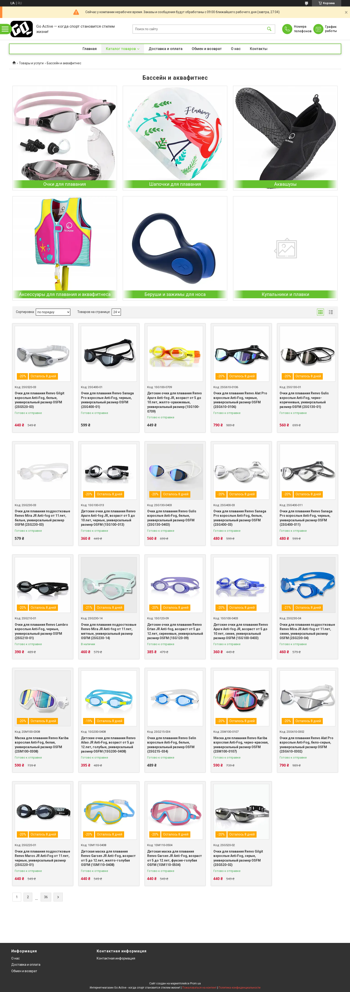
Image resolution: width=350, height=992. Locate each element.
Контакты (258, 49)
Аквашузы (285, 184)
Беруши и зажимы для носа (175, 294)
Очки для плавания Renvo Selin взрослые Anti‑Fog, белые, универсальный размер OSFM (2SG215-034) (171, 744)
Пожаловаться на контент (199, 987)
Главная (90, 49)
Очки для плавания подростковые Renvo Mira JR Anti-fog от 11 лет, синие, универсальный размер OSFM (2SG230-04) (307, 631)
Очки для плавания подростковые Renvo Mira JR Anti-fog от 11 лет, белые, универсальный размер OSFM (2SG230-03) (42, 518)
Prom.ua (195, 983)
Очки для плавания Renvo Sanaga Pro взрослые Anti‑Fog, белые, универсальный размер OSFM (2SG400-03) (239, 518)
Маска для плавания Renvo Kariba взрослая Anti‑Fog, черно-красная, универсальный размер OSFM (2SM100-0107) (241, 744)
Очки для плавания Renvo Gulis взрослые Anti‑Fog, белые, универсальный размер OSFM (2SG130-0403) (171, 518)
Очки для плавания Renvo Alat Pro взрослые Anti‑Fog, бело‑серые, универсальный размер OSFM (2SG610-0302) (306, 744)
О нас (236, 49)
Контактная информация (116, 958)
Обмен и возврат (207, 49)
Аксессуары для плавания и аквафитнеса (65, 294)
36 (46, 897)
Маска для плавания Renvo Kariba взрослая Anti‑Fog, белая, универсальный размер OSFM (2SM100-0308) (42, 744)
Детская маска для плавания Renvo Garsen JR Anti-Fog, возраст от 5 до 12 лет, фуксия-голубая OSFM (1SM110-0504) (174, 858)
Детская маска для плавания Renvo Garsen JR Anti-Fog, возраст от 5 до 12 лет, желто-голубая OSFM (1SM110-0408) (108, 858)
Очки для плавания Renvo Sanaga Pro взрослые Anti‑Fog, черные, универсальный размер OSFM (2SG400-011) (306, 518)
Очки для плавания (64, 184)
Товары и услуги (31, 63)
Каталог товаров (121, 49)
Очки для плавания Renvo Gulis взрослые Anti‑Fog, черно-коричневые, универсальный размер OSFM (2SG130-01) (304, 400)
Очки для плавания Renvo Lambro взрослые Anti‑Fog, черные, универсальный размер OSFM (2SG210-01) (41, 631)
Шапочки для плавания (175, 184)
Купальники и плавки (285, 294)
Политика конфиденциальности (239, 987)
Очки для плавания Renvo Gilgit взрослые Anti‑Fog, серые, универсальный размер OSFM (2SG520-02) (238, 858)
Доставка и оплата (165, 49)
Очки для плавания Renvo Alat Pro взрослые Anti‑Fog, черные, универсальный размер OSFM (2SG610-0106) (240, 400)
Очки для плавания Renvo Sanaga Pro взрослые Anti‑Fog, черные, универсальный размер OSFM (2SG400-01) (107, 400)
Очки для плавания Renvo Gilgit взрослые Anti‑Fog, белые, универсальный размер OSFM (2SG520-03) (39, 400)
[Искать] (269, 29)
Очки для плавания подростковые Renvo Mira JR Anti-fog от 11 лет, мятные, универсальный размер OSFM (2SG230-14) (108, 631)
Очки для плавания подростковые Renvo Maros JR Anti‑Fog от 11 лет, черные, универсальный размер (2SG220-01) (42, 858)
